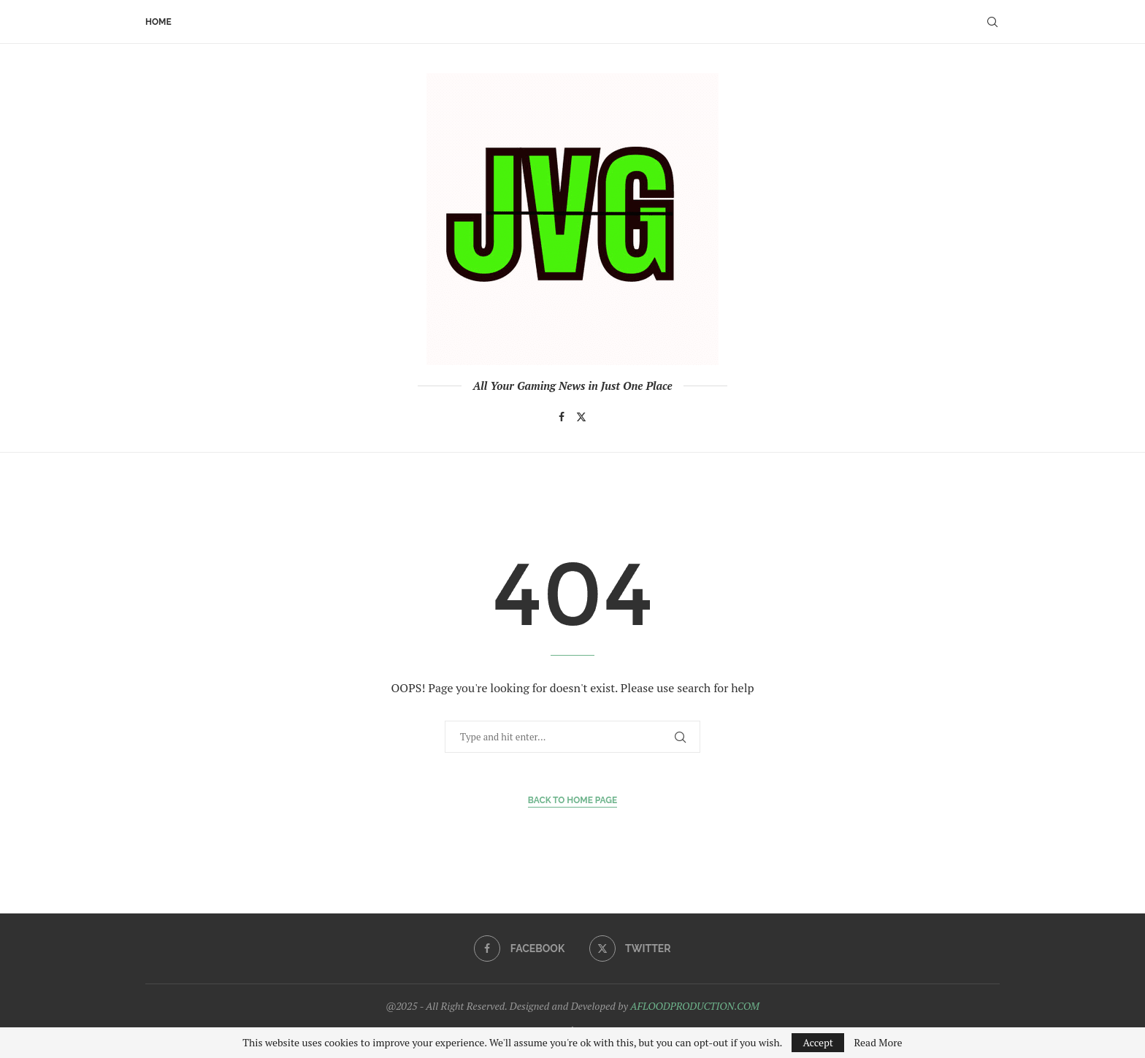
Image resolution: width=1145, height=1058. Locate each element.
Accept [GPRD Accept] (818, 1042)
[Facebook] (561, 417)
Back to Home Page (573, 800)
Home (158, 22)
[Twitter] (581, 417)
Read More (878, 1043)
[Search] (992, 22)
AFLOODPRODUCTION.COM (694, 1006)
